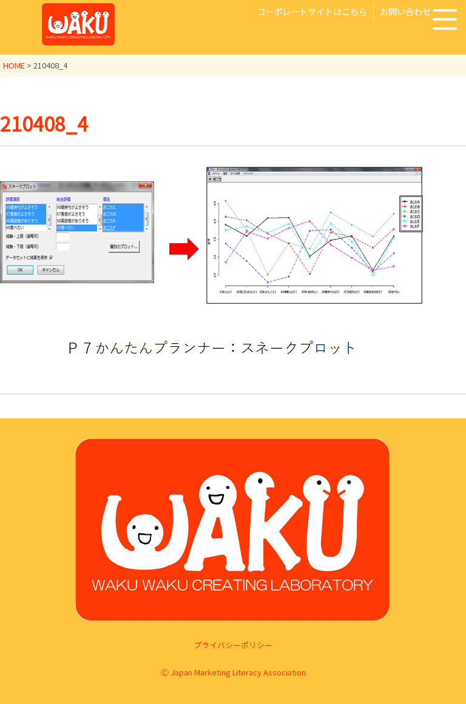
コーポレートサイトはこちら (312, 11)
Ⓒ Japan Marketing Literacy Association (233, 672)
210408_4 (44, 123)
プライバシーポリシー (233, 645)
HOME (14, 65)
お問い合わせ (405, 11)
